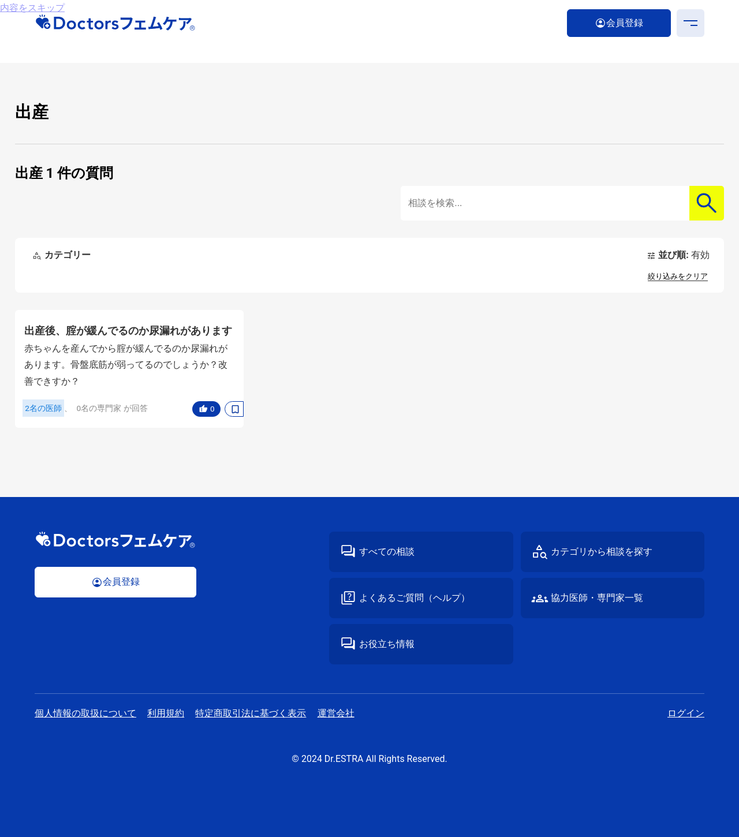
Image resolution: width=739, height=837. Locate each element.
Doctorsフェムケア (115, 540)
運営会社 (336, 713)
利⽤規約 (165, 713)
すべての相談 (387, 551)
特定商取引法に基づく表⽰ (250, 713)
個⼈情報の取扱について (85, 713)
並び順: (683, 254)
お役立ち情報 (387, 643)
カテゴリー (67, 254)
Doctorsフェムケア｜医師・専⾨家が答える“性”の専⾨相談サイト (115, 22)
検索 (706, 203)
